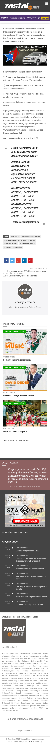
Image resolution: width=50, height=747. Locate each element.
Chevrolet (15, 237)
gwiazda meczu (10, 244)
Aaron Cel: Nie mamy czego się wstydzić (20, 276)
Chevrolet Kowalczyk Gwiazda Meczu (19, 240)
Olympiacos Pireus (27, 244)
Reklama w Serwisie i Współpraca (25, 718)
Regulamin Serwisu (25, 731)
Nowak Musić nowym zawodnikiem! (17, 360)
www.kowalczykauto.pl (26, 222)
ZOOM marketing (34, 742)
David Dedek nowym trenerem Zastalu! (18, 396)
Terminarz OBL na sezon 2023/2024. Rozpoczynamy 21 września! (31, 559)
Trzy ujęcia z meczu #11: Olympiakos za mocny (27, 271)
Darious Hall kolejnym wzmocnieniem (31, 596)
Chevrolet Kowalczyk (31, 237)
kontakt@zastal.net (9, 647)
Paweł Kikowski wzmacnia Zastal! (29, 568)
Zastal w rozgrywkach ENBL (27, 551)
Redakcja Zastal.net (25, 302)
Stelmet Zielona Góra (13, 247)
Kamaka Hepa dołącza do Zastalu (29, 604)
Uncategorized (21, 548)
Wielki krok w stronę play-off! (15, 431)
